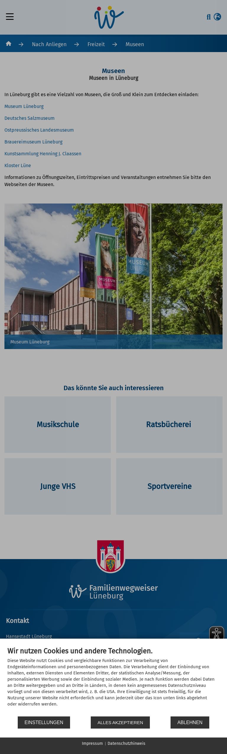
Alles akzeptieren (120, 722)
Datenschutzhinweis (126, 743)
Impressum (92, 743)
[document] (113, 681)
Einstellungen (44, 722)
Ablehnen (189, 722)
